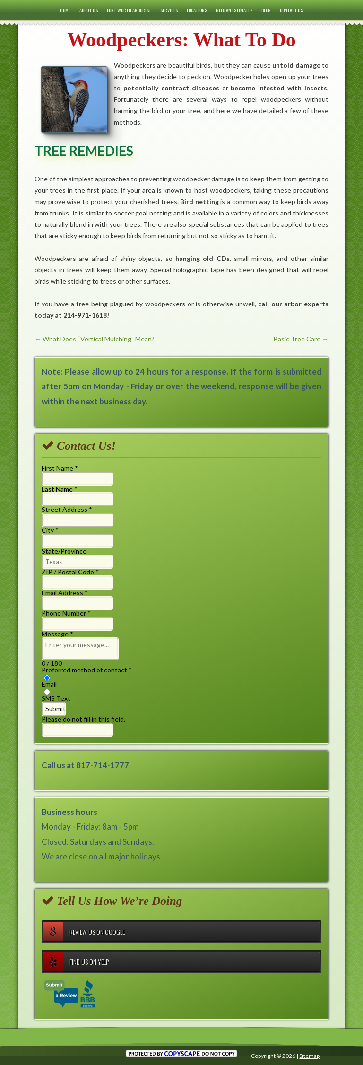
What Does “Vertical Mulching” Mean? (95, 339)
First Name (60, 468)
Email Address (65, 593)
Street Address (67, 509)
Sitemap (309, 1055)
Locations (197, 10)
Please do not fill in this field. (83, 726)
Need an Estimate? (234, 10)
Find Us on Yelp (76, 962)
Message (57, 634)
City (50, 530)
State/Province (64, 551)
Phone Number (66, 613)
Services (169, 10)
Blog (266, 10)
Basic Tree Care (301, 339)
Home (65, 10)
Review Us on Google (84, 932)
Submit (55, 709)
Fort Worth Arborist (129, 10)
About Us (88, 10)
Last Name (60, 489)
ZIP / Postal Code (70, 572)
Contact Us (291, 10)
